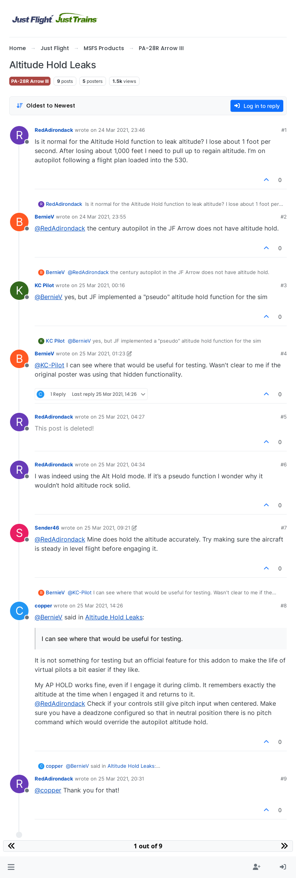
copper (43, 605)
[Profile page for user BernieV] (19, 222)
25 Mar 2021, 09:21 (107, 528)
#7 (284, 528)
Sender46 (47, 528)
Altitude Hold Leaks (114, 617)
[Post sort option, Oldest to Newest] (46, 106)
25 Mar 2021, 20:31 (121, 778)
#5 (284, 417)
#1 (284, 130)
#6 (284, 464)
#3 (284, 285)
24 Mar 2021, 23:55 (102, 217)
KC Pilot (44, 285)
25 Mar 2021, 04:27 (121, 417)
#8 (284, 605)
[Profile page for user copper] (19, 611)
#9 (284, 778)
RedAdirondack (54, 130)
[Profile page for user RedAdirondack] (19, 135)
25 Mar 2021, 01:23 (102, 353)
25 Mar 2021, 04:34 (121, 464)
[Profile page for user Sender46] (19, 533)
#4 (284, 353)
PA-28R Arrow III (30, 81)
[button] (11, 867)
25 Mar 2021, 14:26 (100, 605)
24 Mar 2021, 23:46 (121, 130)
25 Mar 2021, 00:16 (102, 285)
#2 (284, 217)
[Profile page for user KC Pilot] (19, 290)
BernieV (44, 217)
